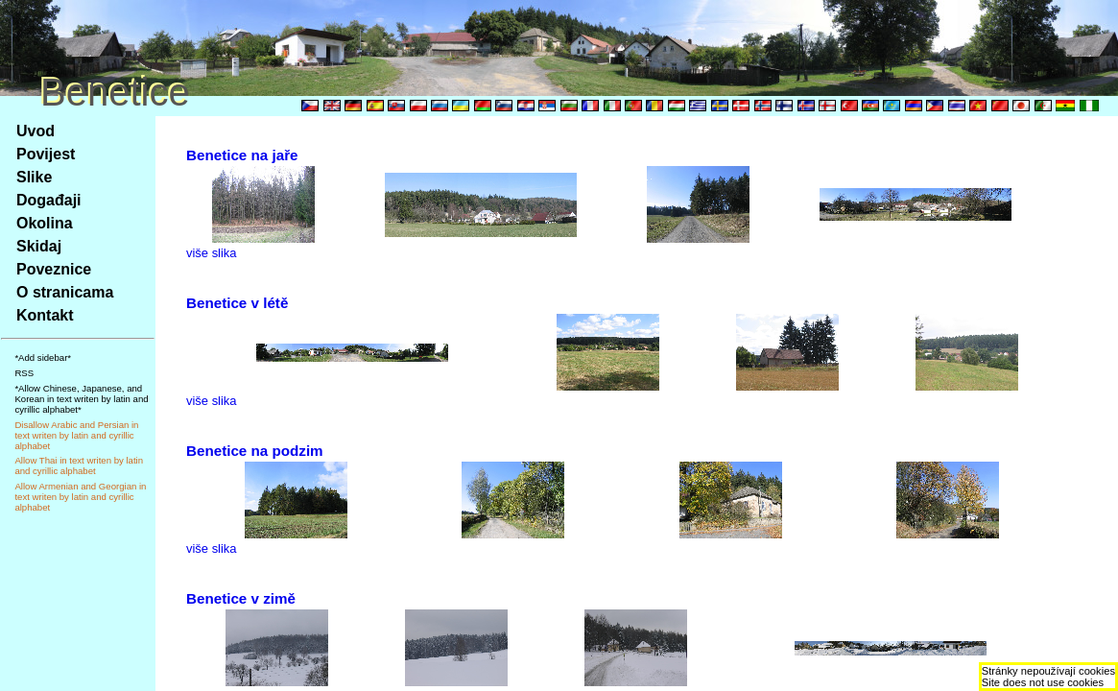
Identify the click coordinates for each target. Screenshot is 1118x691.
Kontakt (45, 315)
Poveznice (53, 269)
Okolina (44, 223)
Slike (34, 177)
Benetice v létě (237, 303)
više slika (211, 253)
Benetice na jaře (242, 155)
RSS (24, 373)
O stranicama (64, 292)
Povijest (45, 154)
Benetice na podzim (254, 450)
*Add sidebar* (42, 357)
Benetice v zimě (241, 598)
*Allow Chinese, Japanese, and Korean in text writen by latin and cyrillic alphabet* (81, 399)
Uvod (35, 131)
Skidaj (38, 246)
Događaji (49, 200)
